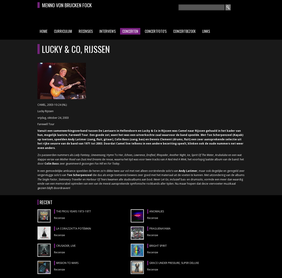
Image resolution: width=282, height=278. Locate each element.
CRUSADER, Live (66, 246)
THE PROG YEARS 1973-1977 (73, 211)
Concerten (130, 31)
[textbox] (201, 7)
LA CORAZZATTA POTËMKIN (73, 228)
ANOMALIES (156, 211)
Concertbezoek (184, 31)
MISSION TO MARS (67, 263)
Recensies (86, 31)
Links (206, 31)
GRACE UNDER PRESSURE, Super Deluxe (174, 263)
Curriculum (63, 31)
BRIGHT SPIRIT (158, 246)
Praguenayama (160, 228)
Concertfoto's (156, 31)
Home (43, 31)
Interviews (107, 31)
